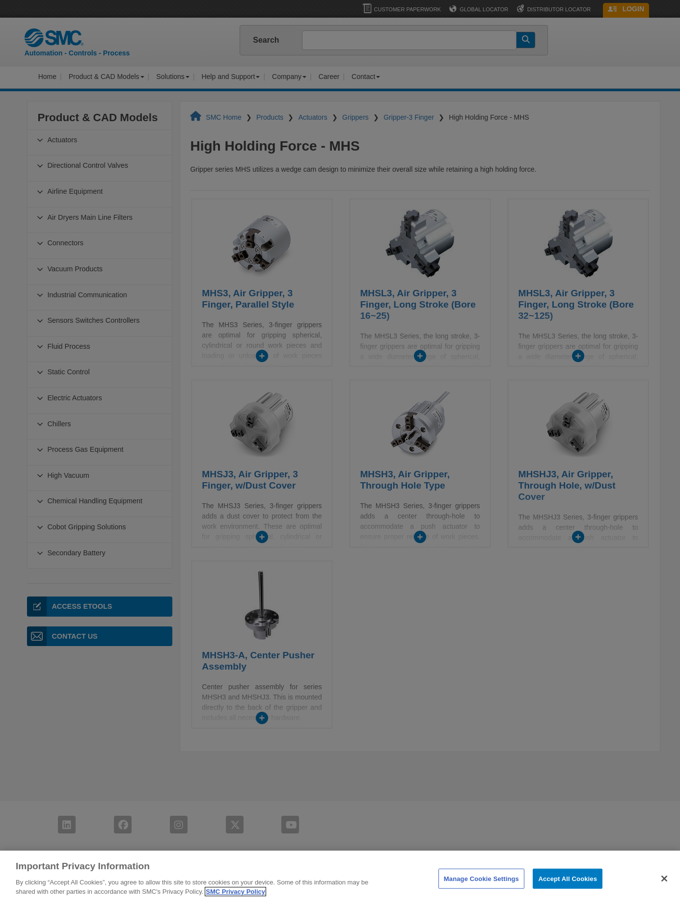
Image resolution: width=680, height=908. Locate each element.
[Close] (664, 895)
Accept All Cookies (567, 894)
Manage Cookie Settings (481, 894)
